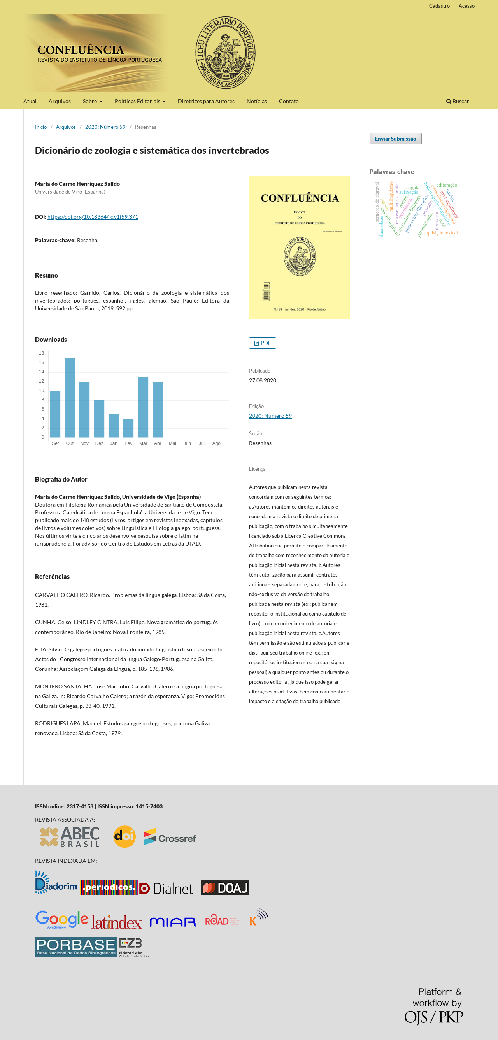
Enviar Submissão (395, 138)
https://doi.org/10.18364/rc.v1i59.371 (92, 216)
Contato (289, 101)
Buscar (457, 101)
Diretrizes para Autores (206, 101)
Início (41, 127)
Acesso (467, 6)
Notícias (257, 101)
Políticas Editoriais (138, 101)
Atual (30, 101)
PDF (265, 343)
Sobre (90, 101)
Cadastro (439, 6)
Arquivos (60, 101)
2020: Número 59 (105, 127)
